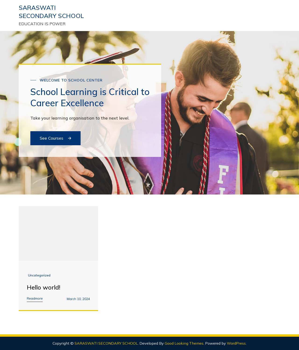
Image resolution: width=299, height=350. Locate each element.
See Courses (55, 138)
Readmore (35, 298)
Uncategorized (39, 275)
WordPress (236, 343)
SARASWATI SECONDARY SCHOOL (106, 343)
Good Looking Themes (184, 343)
